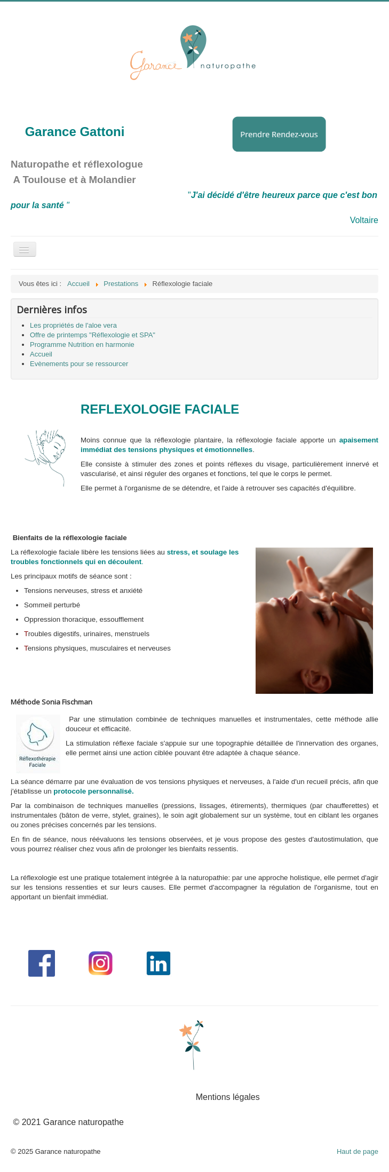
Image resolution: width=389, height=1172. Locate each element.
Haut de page (357, 1151)
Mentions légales (228, 1097)
